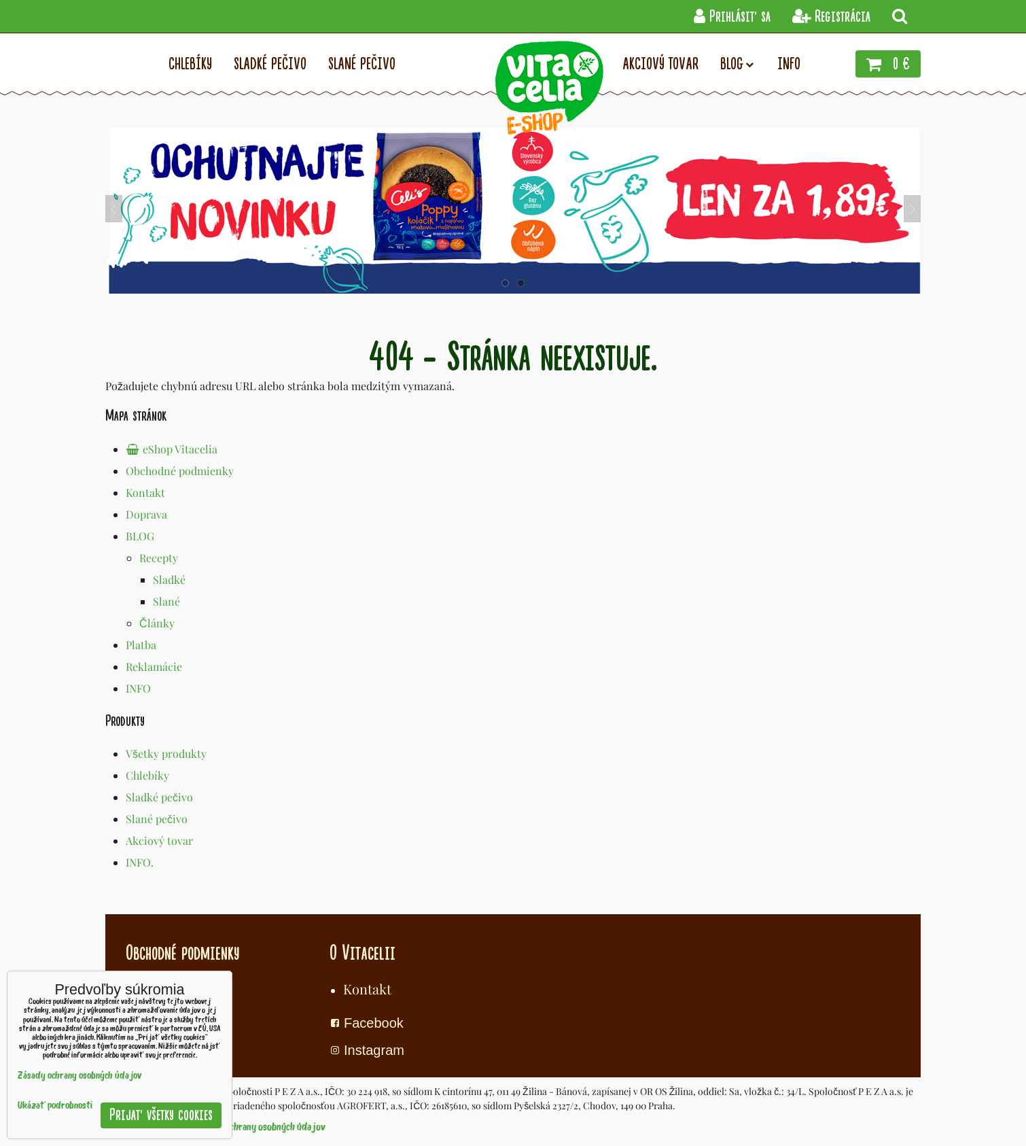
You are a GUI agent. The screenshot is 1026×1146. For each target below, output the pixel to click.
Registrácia (831, 17)
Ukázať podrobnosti (55, 1106)
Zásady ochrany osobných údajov (260, 1127)
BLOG (140, 536)
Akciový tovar (159, 840)
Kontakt (145, 492)
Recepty (158, 558)
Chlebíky (147, 775)
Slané (166, 601)
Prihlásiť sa (732, 17)
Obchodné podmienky (180, 471)
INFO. (140, 862)
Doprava (146, 514)
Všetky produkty (166, 753)
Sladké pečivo (159, 797)
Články (157, 623)
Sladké (169, 579)
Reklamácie (154, 666)
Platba (141, 645)
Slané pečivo (157, 819)
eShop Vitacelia (171, 449)
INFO (138, 688)
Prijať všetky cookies (161, 1115)
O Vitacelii (362, 953)
